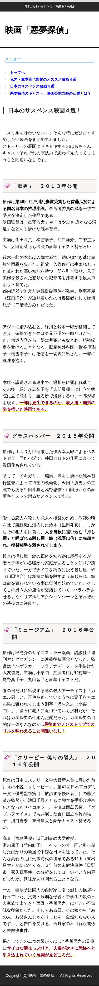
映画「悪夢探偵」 (38, 30)
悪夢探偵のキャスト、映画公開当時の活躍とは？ (50, 93)
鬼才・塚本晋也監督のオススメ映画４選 (43, 79)
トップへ (17, 72)
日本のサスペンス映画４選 (32, 86)
